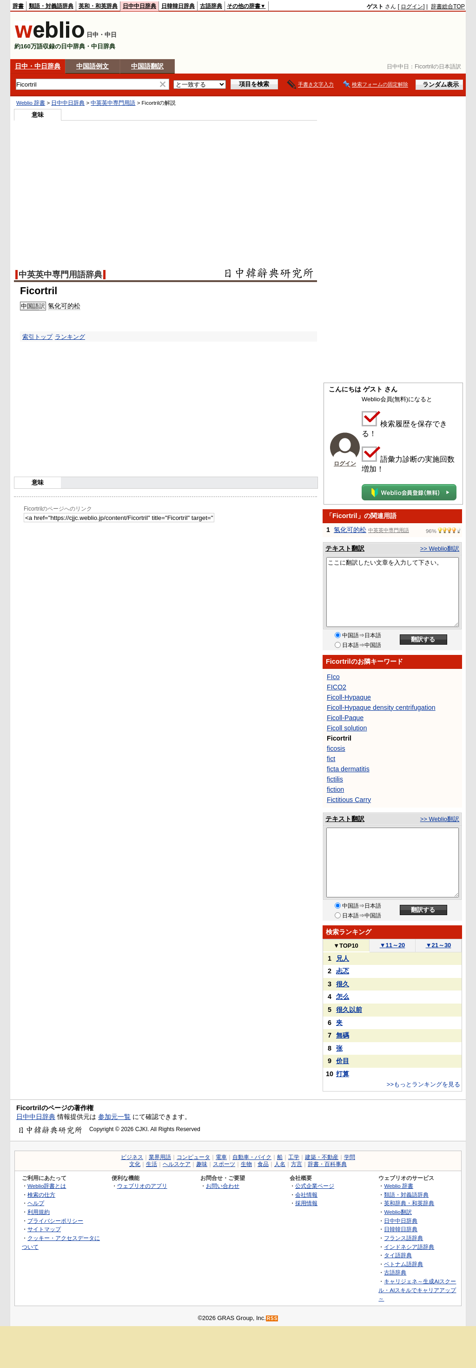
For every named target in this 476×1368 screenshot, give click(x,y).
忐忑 (342, 971)
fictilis (335, 779)
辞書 (18, 6)
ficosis (336, 748)
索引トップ (37, 336)
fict (331, 758)
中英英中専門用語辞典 (60, 274)
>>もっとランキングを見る (423, 1084)
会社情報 (306, 1195)
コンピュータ (193, 1157)
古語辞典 (211, 6)
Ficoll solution (347, 728)
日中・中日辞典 (37, 66)
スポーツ (224, 1164)
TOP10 (345, 945)
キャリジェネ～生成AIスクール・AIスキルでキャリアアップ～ (417, 1289)
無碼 (342, 1035)
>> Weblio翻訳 (439, 548)
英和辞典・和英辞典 (409, 1203)
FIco (333, 677)
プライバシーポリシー (55, 1221)
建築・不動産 (321, 1157)
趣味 (201, 1164)
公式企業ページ (314, 1186)
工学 (293, 1157)
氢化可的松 (64, 306)
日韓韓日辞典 (178, 6)
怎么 (342, 996)
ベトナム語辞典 (403, 1264)
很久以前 (349, 1009)
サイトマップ (44, 1229)
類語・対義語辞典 (51, 6)
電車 (221, 1157)
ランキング (70, 336)
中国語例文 (92, 66)
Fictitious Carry (349, 799)
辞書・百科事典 (327, 1164)
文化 (134, 1164)
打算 (342, 1074)
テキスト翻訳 (344, 548)
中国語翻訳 (147, 66)
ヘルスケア (177, 1164)
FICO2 (336, 687)
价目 (342, 1061)
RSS (272, 1318)
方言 (296, 1164)
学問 (349, 1157)
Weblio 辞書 (30, 103)
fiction (335, 789)
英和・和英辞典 (98, 6)
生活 (151, 1164)
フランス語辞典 (403, 1238)
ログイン (412, 6)
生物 (246, 1164)
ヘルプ (35, 1203)
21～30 (438, 945)
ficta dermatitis (348, 769)
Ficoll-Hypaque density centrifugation (381, 707)
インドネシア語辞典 (409, 1247)
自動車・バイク (251, 1157)
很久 (342, 984)
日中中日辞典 (139, 6)
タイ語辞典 (398, 1255)
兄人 (342, 958)
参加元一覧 (114, 1116)
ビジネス (132, 1157)
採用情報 (306, 1203)
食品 (263, 1164)
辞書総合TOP (448, 6)
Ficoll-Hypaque (349, 697)
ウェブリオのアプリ (142, 1186)
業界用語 (160, 1157)
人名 (279, 1164)
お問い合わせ (222, 1186)
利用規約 (38, 1212)
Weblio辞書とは (46, 1186)
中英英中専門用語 (113, 103)
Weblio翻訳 (397, 1212)
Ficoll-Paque (345, 717)
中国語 (30, 306)
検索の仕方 (41, 1195)
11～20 (392, 945)
